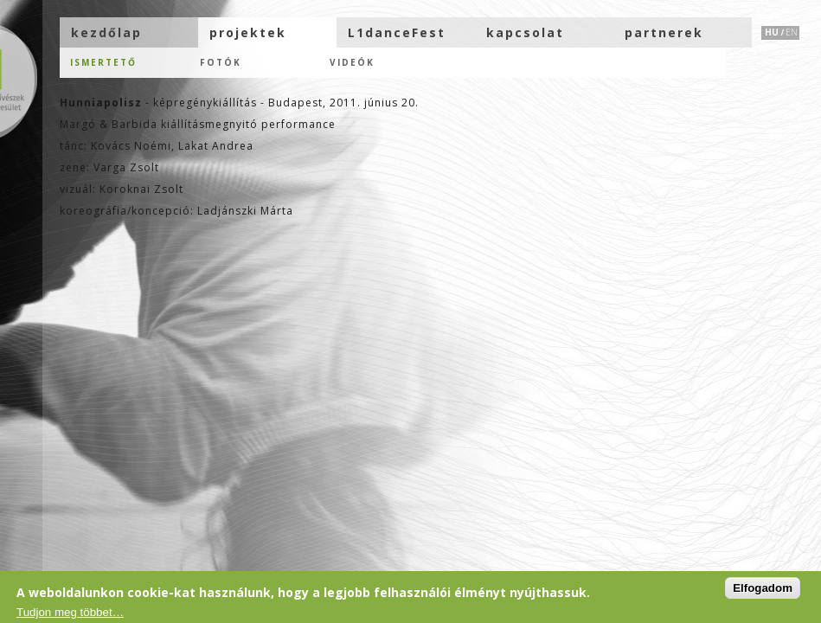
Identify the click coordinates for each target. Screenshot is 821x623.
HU (772, 32)
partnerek (664, 32)
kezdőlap (106, 32)
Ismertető (103, 62)
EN (792, 32)
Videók (352, 62)
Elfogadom (762, 587)
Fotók (220, 62)
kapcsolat (525, 32)
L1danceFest (397, 32)
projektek (247, 32)
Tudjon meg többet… (70, 612)
